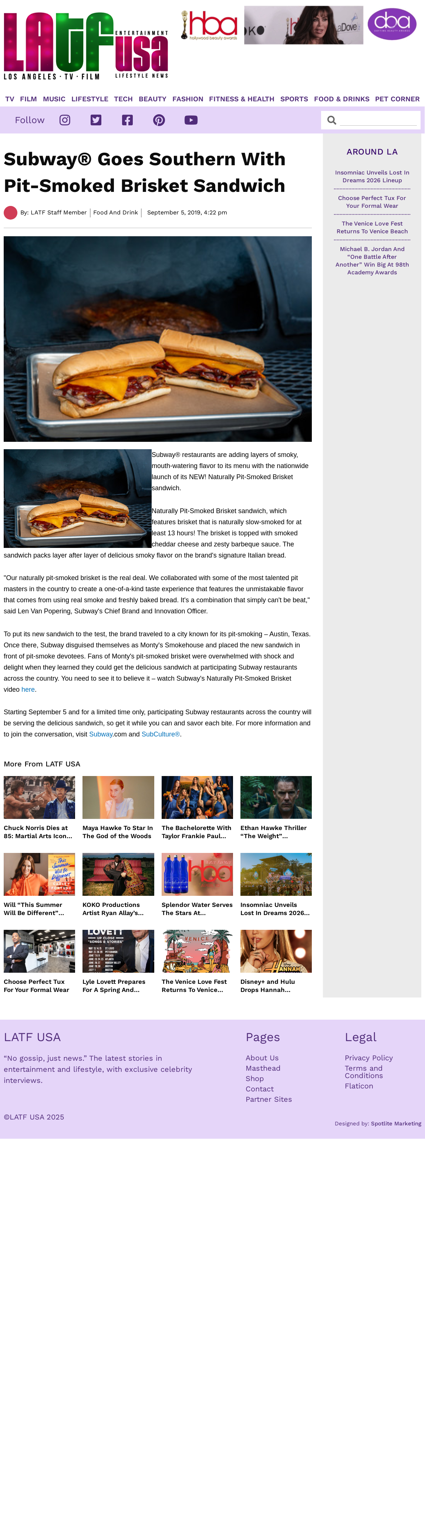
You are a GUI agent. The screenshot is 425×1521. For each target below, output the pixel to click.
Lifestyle (89, 99)
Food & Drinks (342, 99)
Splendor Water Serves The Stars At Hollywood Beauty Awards (197, 909)
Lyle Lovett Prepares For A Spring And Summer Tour (113, 986)
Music (54, 99)
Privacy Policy (369, 1057)
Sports (294, 99)
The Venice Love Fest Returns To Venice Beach (194, 986)
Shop (255, 1078)
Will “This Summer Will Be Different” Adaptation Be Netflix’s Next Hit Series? (33, 909)
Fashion (187, 99)
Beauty (152, 99)
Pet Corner (397, 99)
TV (9, 99)
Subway (99, 734)
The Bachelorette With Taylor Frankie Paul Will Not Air (197, 832)
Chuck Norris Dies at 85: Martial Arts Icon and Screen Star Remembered (36, 832)
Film (28, 99)
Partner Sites (269, 1099)
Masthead (263, 1068)
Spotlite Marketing (396, 1123)
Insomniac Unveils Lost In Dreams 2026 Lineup (272, 909)
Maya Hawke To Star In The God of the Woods (117, 832)
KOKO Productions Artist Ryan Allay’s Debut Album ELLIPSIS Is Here (117, 909)
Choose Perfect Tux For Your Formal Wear (36, 985)
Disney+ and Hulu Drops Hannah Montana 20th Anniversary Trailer (269, 986)
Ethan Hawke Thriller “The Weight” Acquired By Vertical (273, 832)
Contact (260, 1088)
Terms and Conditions (364, 1072)
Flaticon (359, 1085)
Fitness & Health (241, 99)
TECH (123, 99)
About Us (262, 1057)
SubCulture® (160, 734)
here (28, 689)
